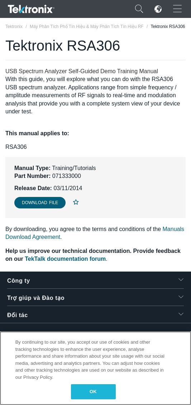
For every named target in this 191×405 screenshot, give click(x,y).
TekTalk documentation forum (65, 259)
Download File (40, 202)
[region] (95, 368)
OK (93, 391)
